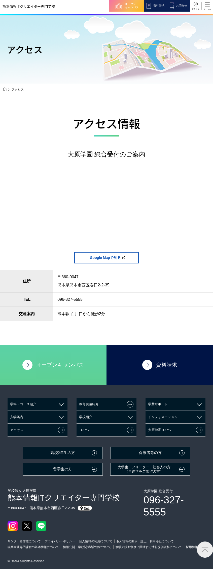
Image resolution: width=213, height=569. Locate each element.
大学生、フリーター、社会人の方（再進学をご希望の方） (144, 469)
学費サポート (158, 404)
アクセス (196, 9)
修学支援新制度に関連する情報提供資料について (148, 547)
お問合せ (181, 5)
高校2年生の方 (62, 453)
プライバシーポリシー (60, 541)
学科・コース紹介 (23, 404)
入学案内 (16, 417)
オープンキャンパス (132, 6)
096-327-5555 (70, 299)
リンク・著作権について (24, 541)
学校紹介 (85, 417)
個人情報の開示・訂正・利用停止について (145, 541)
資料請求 (158, 5)
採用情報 (192, 547)
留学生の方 (62, 469)
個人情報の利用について (95, 541)
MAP (85, 508)
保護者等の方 (150, 453)
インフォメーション (162, 417)
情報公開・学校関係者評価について (87, 547)
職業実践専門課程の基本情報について (33, 547)
